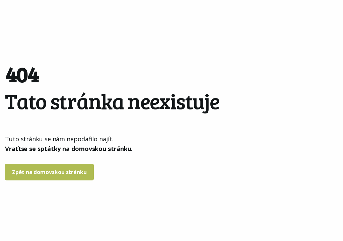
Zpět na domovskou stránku (49, 172)
